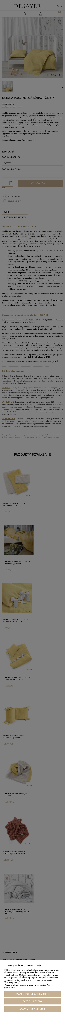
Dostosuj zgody (32, 1002)
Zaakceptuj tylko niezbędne (32, 994)
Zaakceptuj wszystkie (32, 1009)
